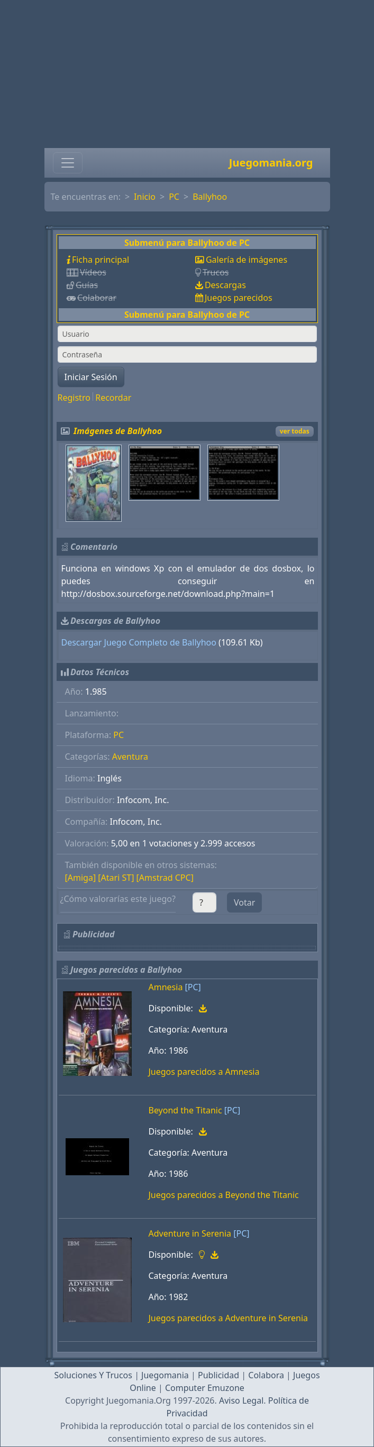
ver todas (294, 431)
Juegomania (165, 1375)
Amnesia (166, 987)
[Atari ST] (116, 877)
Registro (74, 397)
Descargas (225, 285)
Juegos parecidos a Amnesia (204, 1071)
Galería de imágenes (246, 259)
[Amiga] (80, 877)
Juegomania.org (271, 162)
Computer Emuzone (204, 1388)
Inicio (145, 196)
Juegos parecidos (238, 297)
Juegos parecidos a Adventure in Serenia (228, 1318)
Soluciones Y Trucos (93, 1375)
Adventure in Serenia (190, 1233)
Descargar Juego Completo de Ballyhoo (138, 642)
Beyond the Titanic (185, 1110)
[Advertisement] (187, 74)
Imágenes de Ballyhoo (118, 431)
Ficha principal (100, 259)
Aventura (130, 756)
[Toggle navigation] (68, 162)
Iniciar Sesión (91, 377)
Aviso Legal (241, 1400)
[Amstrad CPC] (165, 877)
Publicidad (218, 1375)
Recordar (113, 397)
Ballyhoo (210, 196)
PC (174, 196)
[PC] (193, 987)
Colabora (266, 1375)
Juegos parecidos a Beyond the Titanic (224, 1195)
